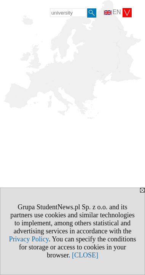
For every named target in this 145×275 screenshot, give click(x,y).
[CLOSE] (85, 255)
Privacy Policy (29, 239)
